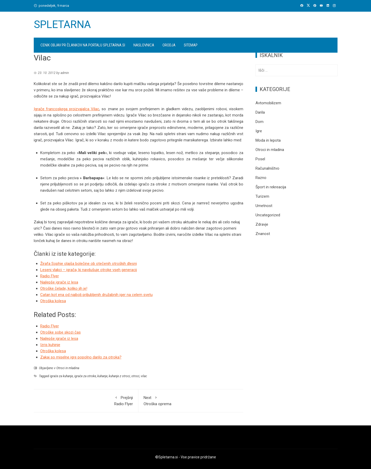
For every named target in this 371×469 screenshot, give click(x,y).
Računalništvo (267, 168)
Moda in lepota (268, 140)
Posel (260, 159)
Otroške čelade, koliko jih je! (63, 288)
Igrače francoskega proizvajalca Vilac (66, 109)
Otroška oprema (191, 400)
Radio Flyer (49, 276)
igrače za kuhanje (61, 376)
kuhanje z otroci (119, 376)
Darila (260, 112)
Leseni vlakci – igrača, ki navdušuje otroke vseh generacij (88, 269)
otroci (135, 376)
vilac (144, 376)
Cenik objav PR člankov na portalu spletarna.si (83, 45)
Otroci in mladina (67, 368)
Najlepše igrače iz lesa (59, 282)
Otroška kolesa (53, 301)
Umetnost (263, 205)
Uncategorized (267, 215)
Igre (258, 131)
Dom (259, 121)
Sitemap (191, 45)
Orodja (169, 45)
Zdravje (261, 224)
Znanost (262, 233)
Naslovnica (143, 45)
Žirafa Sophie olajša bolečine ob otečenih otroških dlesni (88, 263)
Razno (260, 177)
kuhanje (102, 376)
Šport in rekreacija (270, 187)
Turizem (262, 196)
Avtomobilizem (268, 103)
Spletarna (62, 24)
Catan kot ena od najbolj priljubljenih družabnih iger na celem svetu (96, 294)
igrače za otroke (85, 376)
